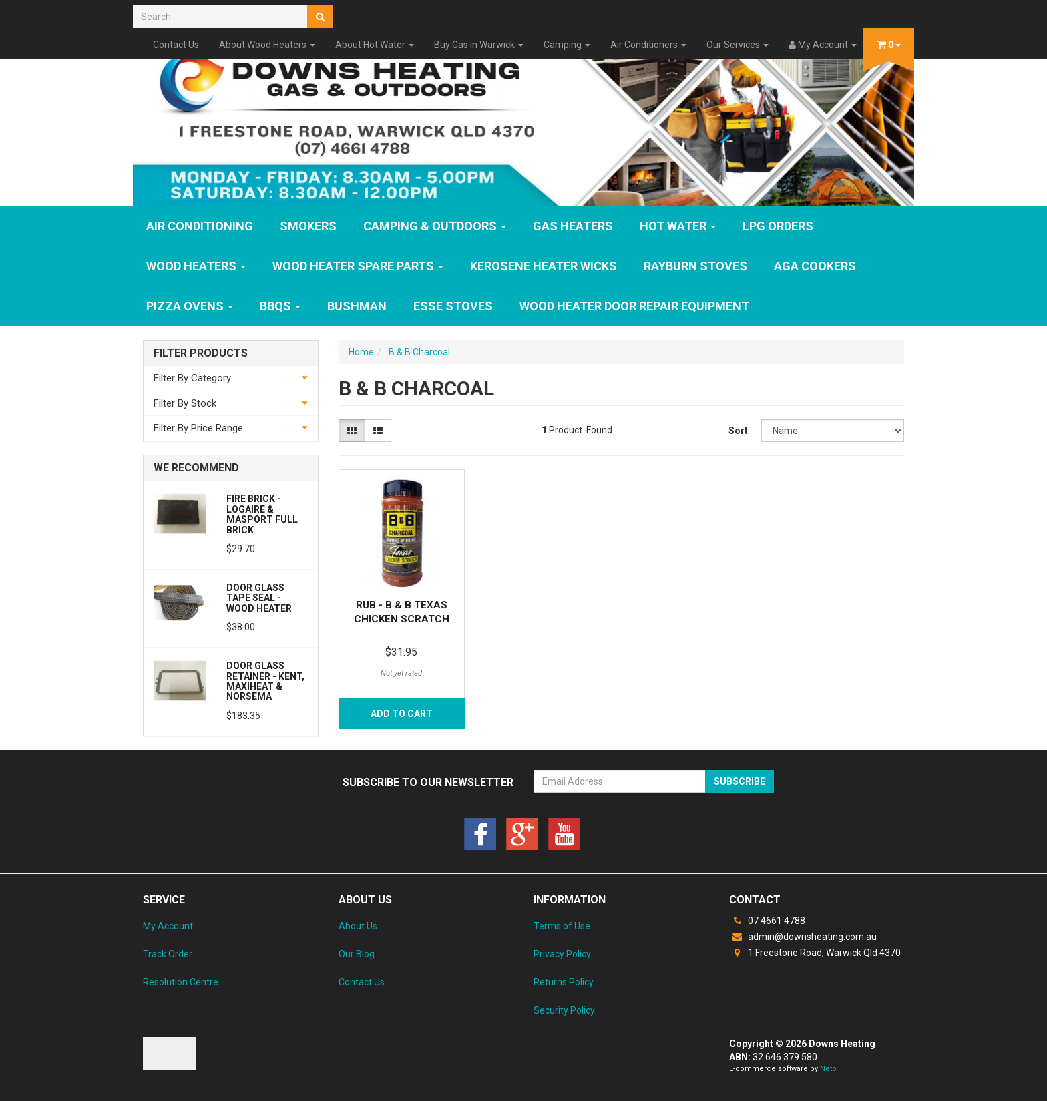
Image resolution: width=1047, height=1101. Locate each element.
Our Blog (357, 954)
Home (361, 352)
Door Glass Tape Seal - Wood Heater (259, 598)
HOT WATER (678, 226)
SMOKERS (308, 226)
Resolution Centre (180, 982)
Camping (567, 44)
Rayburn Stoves (695, 266)
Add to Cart (402, 713)
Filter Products (201, 353)
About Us (358, 926)
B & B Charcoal (419, 352)
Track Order (167, 954)
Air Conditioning (199, 226)
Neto (828, 1068)
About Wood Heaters (267, 44)
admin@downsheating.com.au (803, 936)
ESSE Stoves (453, 306)
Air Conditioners (648, 44)
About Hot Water (374, 44)
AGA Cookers (815, 266)
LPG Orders (778, 226)
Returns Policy (564, 982)
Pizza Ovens (189, 306)
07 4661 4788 (767, 920)
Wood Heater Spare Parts (357, 266)
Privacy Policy (562, 954)
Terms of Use (562, 926)
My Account (168, 926)
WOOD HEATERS (196, 266)
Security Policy (564, 1010)
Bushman (357, 306)
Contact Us (176, 44)
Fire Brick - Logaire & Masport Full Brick (262, 514)
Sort (738, 430)
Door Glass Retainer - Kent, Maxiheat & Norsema (265, 681)
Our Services (737, 44)
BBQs (280, 306)
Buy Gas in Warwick (479, 44)
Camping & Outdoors (434, 226)
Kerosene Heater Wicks (543, 266)
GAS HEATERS (573, 226)
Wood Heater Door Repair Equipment (634, 306)
